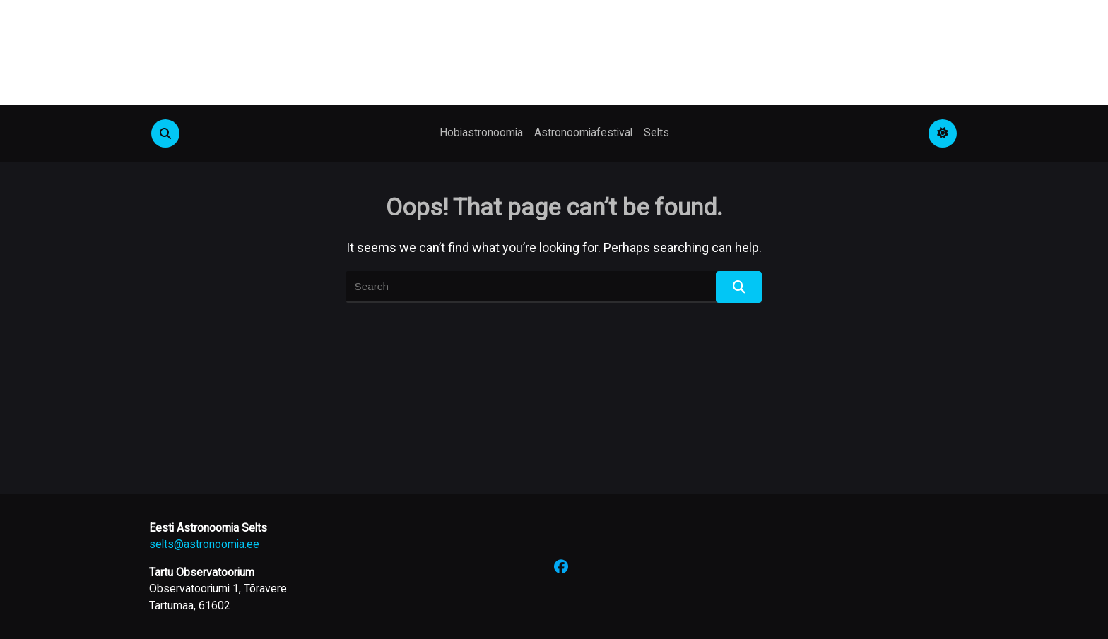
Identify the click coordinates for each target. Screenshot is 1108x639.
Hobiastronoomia (481, 132)
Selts (656, 132)
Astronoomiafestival (583, 132)
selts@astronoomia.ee (204, 544)
